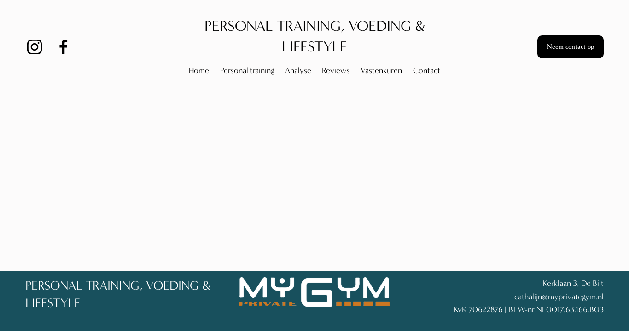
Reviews (336, 70)
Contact (426, 70)
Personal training (247, 70)
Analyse (298, 70)
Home (199, 70)
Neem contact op (570, 47)
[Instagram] (34, 47)
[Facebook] (63, 47)
